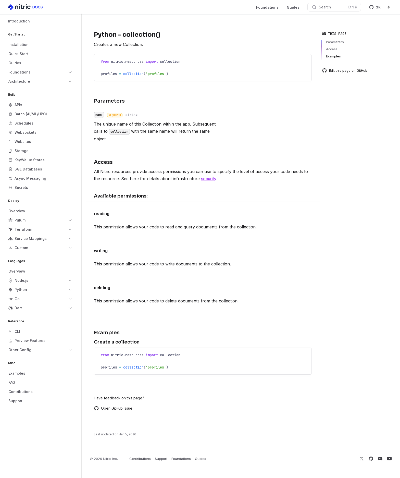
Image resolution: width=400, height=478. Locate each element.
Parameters (335, 42)
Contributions (140, 459)
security (208, 178)
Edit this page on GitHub (344, 70)
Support (161, 459)
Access (332, 49)
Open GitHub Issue (113, 408)
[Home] (25, 7)
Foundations (267, 7)
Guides (293, 7)
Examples (333, 56)
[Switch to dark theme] (389, 7)
